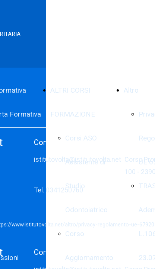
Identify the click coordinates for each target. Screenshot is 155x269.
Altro (131, 90)
